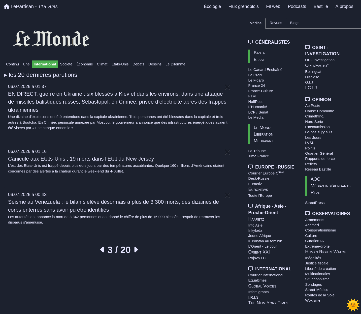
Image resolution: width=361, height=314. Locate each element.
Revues (276, 23)
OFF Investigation (319, 60)
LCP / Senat (258, 112)
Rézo (316, 192)
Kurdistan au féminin (265, 241)
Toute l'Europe (260, 195)
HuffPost (255, 101)
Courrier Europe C (266, 173)
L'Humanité (257, 107)
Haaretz (256, 219)
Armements (314, 220)
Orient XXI (259, 252)
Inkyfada (255, 230)
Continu (12, 64)
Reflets (311, 164)
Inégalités (313, 258)
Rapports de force (320, 158)
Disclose (312, 77)
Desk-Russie (258, 178)
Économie (84, 64)
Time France (258, 156)
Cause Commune (319, 111)
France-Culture (260, 91)
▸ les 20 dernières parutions (40, 74)
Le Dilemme (175, 64)
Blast (259, 59)
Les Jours (313, 137)
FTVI (252, 96)
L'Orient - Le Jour (262, 246)
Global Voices (262, 286)
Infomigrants (258, 292)
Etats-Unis (120, 64)
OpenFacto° (317, 65)
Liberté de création (320, 268)
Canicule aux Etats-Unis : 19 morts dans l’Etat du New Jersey (81, 159)
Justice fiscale (316, 263)
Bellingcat (313, 71)
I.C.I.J (311, 87)
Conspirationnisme (320, 230)
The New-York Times (268, 302)
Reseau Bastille (318, 169)
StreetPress (315, 202)
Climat (102, 64)
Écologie (212, 6)
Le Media (256, 117)
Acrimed (312, 225)
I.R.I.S (253, 297)
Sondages (313, 284)
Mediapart (263, 140)
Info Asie (255, 225)
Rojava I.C (257, 258)
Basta (259, 52)
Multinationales (317, 274)
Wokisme (312, 300)
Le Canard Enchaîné (265, 69)
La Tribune (257, 151)
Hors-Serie (314, 121)
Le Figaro (256, 80)
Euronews (258, 189)
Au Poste (312, 105)
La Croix (255, 75)
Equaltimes (257, 280)
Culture (311, 235)
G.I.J (309, 82)
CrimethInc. (314, 116)
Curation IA (314, 241)
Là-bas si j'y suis (318, 132)
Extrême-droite (317, 246)
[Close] (227, 87)
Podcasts (297, 6)
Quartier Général (319, 153)
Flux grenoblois (244, 6)
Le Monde (263, 127)
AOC (315, 179)
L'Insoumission (317, 127)
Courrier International (265, 275)
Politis (310, 148)
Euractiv (255, 184)
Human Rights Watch (325, 251)
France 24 (256, 85)
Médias (256, 23)
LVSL (309, 143)
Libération (263, 134)
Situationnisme (317, 279)
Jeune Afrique (259, 235)
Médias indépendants (331, 185)
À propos (344, 6)
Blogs (294, 23)
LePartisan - (31, 6)
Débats (138, 64)
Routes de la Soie (319, 295)
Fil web (273, 6)
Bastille (321, 6)
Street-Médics (316, 289)
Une (26, 64)
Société (66, 64)
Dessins (155, 64)
